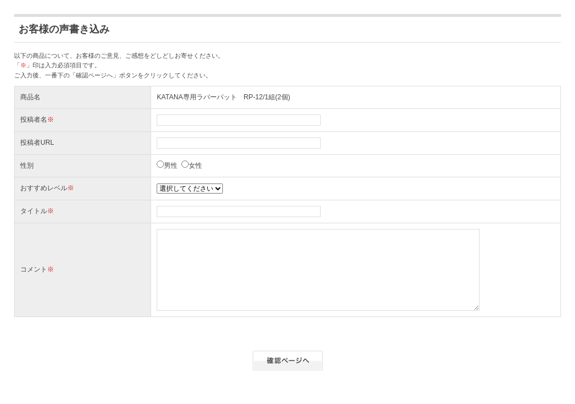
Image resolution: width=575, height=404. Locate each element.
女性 (195, 165)
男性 (170, 165)
